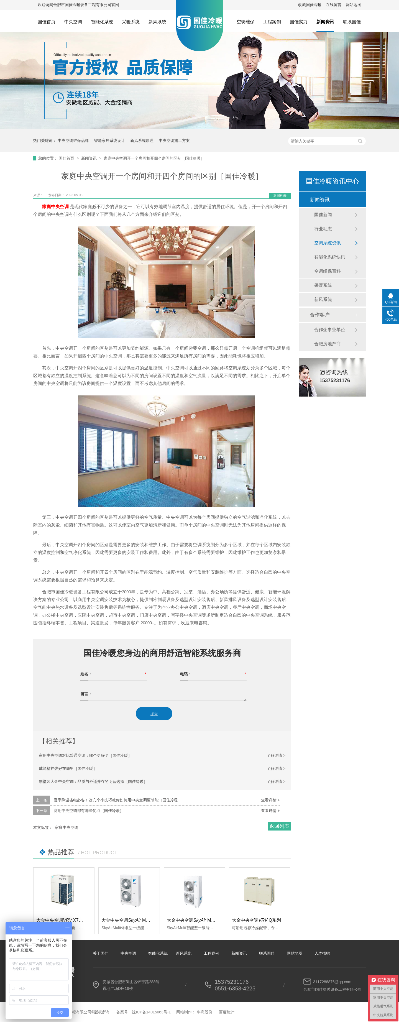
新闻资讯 (325, 21)
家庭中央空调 (66, 827)
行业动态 (323, 228)
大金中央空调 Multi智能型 (198, 920)
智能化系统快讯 (329, 257)
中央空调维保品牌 (73, 140)
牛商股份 (204, 1012)
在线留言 (333, 4)
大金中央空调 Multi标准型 (133, 920)
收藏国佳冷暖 (309, 4)
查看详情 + (270, 800)
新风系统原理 (142, 140)
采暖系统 (131, 21)
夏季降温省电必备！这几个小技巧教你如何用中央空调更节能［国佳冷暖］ (118, 800)
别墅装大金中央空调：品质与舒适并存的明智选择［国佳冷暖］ (93, 781)
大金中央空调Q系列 (256, 920)
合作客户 (320, 315)
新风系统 (157, 21)
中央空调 (73, 21)
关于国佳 (100, 953)
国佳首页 (46, 21)
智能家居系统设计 (109, 140)
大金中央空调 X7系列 (62, 920)
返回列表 (280, 196)
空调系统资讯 (327, 243)
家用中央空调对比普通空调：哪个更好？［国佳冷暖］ (85, 755)
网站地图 (353, 4)
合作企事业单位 (329, 329)
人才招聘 (322, 953)
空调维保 (245, 21)
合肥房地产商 (327, 343)
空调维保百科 (327, 271)
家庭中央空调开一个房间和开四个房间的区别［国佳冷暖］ (154, 158)
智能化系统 (102, 21)
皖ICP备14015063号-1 (151, 1012)
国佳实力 (299, 21)
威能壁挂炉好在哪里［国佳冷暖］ (68, 768)
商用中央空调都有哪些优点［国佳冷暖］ (89, 810)
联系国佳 (352, 21)
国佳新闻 (323, 214)
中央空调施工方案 (174, 140)
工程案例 (272, 21)
